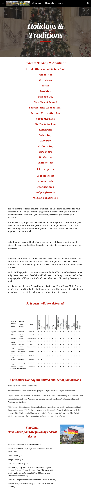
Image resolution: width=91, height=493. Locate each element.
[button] (3, 3)
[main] (45, 32)
